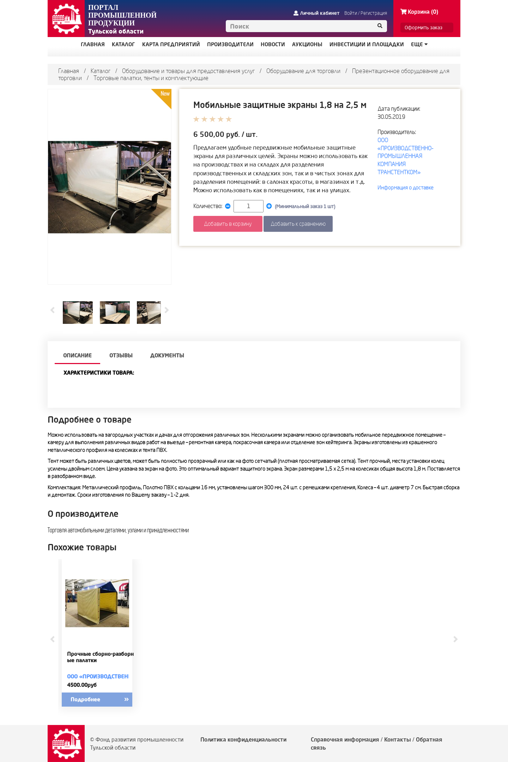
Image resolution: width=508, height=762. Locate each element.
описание (77, 355)
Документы (167, 355)
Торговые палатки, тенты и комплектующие (150, 77)
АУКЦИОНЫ (307, 44)
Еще (419, 44)
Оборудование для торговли (303, 70)
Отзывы (121, 355)
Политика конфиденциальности (243, 739)
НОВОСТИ (273, 44)
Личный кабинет (317, 13)
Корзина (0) (419, 11)
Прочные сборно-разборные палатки (100, 657)
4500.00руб (82, 685)
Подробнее (106, 700)
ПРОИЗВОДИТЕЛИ (230, 44)
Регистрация (374, 13)
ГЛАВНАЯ (93, 44)
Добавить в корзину (228, 223)
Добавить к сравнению (298, 223)
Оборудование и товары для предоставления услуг (188, 70)
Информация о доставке (405, 187)
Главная (68, 70)
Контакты (397, 739)
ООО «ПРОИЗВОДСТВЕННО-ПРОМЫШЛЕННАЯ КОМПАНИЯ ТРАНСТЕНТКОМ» (405, 156)
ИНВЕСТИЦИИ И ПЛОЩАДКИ (366, 44)
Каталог (100, 70)
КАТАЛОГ (123, 44)
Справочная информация (345, 739)
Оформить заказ (423, 27)
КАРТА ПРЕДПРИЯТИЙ (171, 44)
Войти (350, 13)
